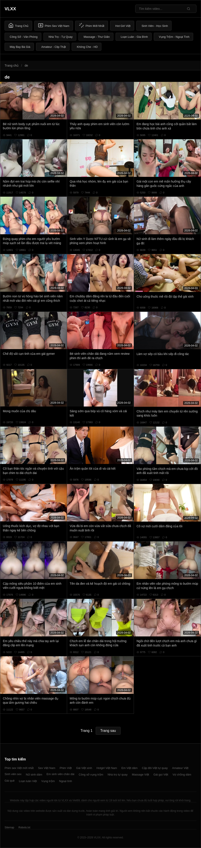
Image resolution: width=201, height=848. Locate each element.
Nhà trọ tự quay (117, 774)
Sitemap (9, 827)
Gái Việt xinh (84, 768)
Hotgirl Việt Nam (106, 768)
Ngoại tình (65, 781)
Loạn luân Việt (28, 781)
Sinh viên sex (13, 774)
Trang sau (108, 731)
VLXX (10, 8)
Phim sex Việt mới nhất (19, 768)
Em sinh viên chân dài (60, 774)
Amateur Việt (180, 768)
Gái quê (10, 780)
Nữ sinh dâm (34, 774)
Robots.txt (24, 827)
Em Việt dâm (129, 768)
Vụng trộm (48, 781)
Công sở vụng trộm (91, 774)
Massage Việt (140, 774)
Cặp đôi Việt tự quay (155, 768)
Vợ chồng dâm (182, 774)
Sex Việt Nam (46, 768)
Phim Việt (66, 768)
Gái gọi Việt (160, 774)
